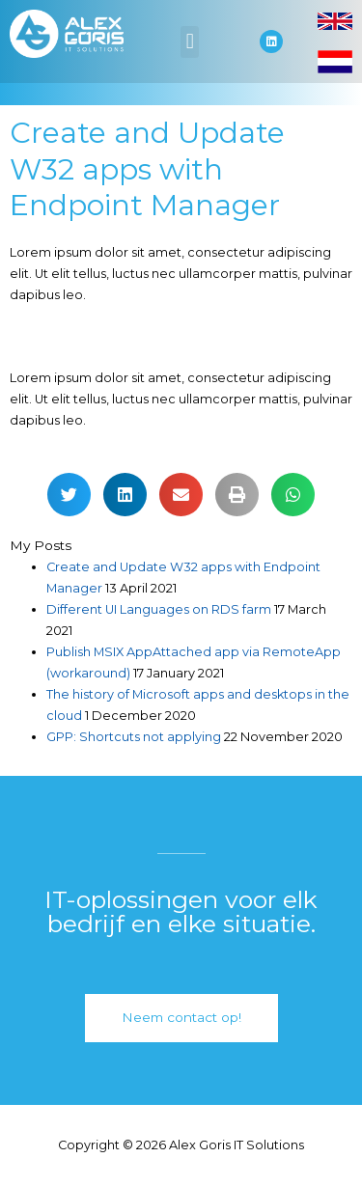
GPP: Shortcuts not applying (133, 737)
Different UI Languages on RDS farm (158, 609)
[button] (190, 42)
